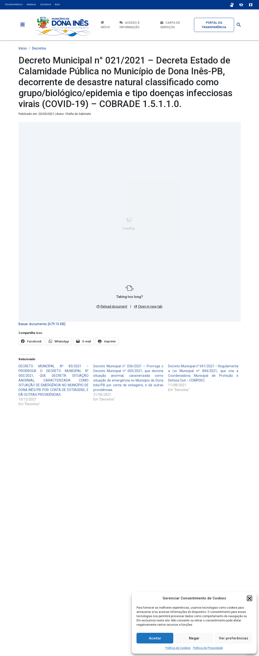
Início (105, 24)
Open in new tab (148, 306)
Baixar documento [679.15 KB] (42, 324)
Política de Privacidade (208, 648)
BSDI (57, 4)
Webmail (32, 4)
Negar (194, 638)
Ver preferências (233, 638)
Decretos (39, 48)
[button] (249, 598)
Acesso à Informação (129, 25)
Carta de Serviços (170, 25)
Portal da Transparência (214, 25)
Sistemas (45, 4)
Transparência (14, 4)
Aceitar (155, 638)
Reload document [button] (112, 306)
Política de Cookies (178, 648)
